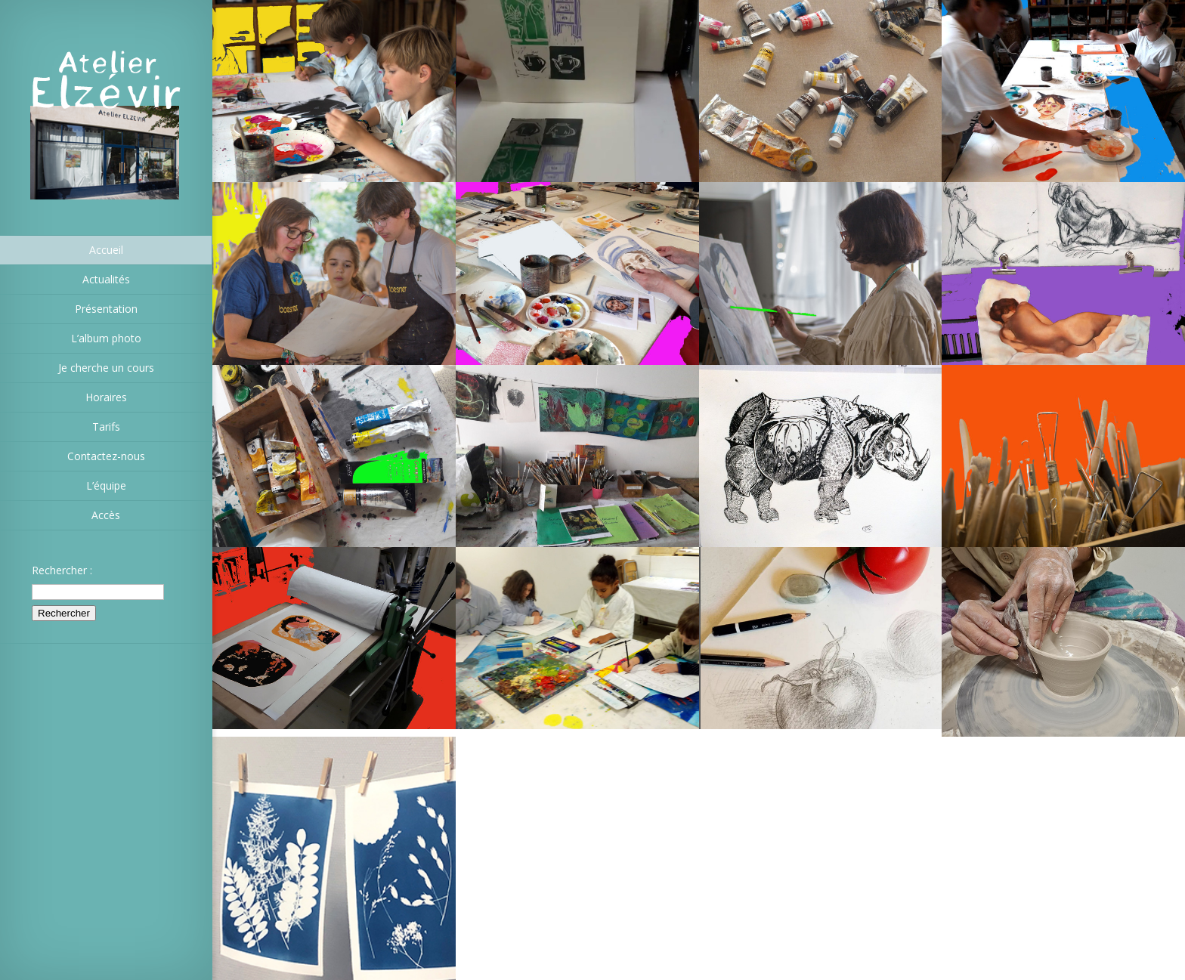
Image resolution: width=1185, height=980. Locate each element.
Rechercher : (62, 570)
